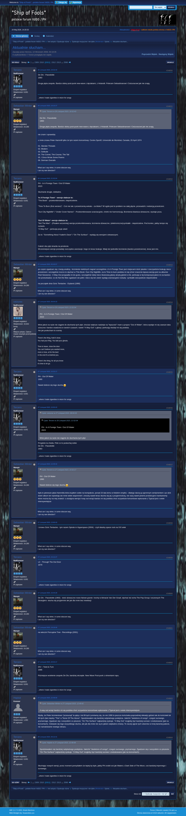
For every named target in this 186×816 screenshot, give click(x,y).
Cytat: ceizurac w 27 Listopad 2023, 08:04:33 (59, 413)
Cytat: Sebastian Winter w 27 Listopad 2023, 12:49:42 (63, 704)
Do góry (15, 782)
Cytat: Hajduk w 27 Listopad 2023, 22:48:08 (59, 743)
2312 (54, 62)
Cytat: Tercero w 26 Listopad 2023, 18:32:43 (59, 112)
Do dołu (15, 62)
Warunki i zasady (162, 810)
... (33, 62)
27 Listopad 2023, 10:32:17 (47, 371)
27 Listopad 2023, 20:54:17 (47, 662)
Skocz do (137, 794)
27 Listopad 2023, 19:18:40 (47, 627)
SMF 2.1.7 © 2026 (15, 810)
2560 (66, 62)
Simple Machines (28, 810)
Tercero (17, 70)
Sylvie (106, 42)
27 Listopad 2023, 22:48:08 (47, 698)
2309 (37, 62)
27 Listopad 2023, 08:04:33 (47, 301)
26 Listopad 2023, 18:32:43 (47, 70)
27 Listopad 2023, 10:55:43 (47, 407)
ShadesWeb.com (28, 813)
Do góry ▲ (173, 810)
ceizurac (17, 301)
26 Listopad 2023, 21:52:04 (47, 178)
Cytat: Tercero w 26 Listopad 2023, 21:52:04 (59, 308)
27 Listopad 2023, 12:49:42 (47, 464)
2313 (59, 62)
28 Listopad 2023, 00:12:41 (47, 737)
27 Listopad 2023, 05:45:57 (47, 264)
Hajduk (17, 697)
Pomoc (152, 810)
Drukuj (170, 62)
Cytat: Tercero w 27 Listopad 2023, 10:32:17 (59, 470)
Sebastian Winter (22, 105)
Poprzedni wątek (149, 54)
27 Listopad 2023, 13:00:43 (47, 522)
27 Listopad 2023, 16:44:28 (47, 593)
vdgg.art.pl (135, 30)
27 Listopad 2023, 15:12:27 (47, 557)
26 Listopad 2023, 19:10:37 (47, 106)
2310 (42, 62)
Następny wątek (166, 54)
